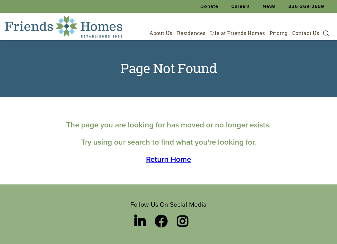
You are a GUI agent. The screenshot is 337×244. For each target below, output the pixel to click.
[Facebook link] (161, 221)
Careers (240, 6)
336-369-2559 (306, 6)
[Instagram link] (182, 221)
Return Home (168, 159)
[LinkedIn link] (139, 221)
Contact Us (305, 33)
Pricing (278, 33)
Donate (209, 6)
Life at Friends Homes (237, 33)
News (269, 6)
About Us (160, 33)
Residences (191, 33)
